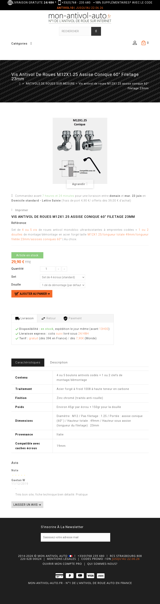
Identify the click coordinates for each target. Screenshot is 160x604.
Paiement (72, 318)
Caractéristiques (27, 362)
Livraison (24, 318)
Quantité (17, 268)
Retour (48, 318)
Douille (16, 284)
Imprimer (21, 210)
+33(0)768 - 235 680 (76, 2)
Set (14, 276)
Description (59, 362)
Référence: (19, 222)
